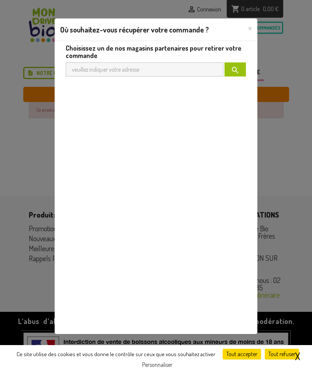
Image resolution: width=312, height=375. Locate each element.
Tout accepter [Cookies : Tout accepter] (241, 354)
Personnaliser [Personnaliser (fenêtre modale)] (157, 364)
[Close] (250, 27)
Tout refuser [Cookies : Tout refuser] (281, 354)
